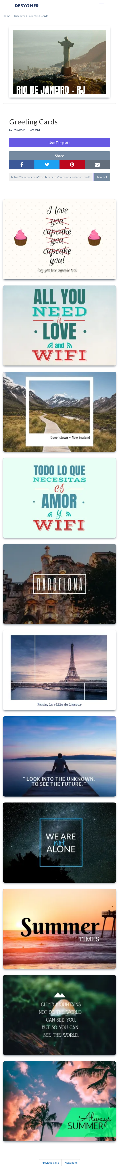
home (6, 16)
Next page (71, 1162)
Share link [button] (102, 177)
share (59, 155)
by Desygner (17, 129)
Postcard (34, 129)
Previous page (50, 1162)
